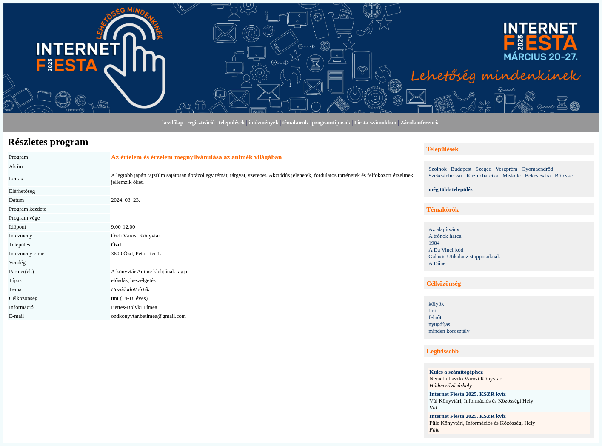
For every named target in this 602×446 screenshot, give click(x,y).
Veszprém (506, 169)
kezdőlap (172, 122)
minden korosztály (448, 331)
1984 (433, 243)
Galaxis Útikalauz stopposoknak (464, 256)
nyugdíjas (439, 324)
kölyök (436, 303)
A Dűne (436, 263)
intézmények (263, 122)
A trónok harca (444, 236)
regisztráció (201, 122)
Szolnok (437, 169)
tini (432, 310)
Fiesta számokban (375, 122)
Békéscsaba (538, 175)
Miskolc (511, 175)
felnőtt (435, 317)
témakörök (295, 122)
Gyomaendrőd (537, 169)
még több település (450, 189)
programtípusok (331, 122)
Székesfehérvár (445, 175)
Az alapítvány (443, 229)
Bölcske (564, 175)
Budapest (461, 169)
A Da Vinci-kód (445, 249)
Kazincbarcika (482, 175)
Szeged (484, 169)
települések (232, 122)
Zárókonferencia (420, 122)
